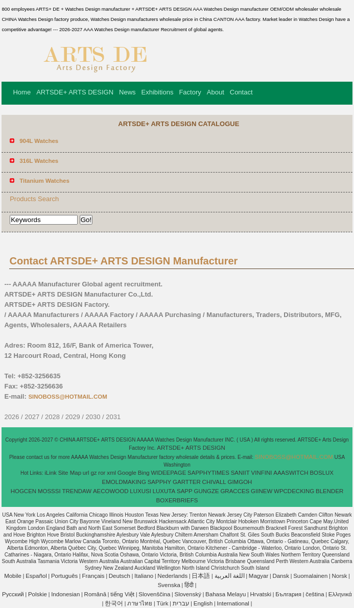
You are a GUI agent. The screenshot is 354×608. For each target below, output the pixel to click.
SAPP (185, 491)
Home (22, 92)
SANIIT (240, 473)
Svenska (169, 585)
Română (95, 594)
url (86, 473)
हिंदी (189, 585)
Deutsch (119, 576)
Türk (162, 603)
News (127, 92)
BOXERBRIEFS (177, 500)
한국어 (114, 603)
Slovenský (187, 594)
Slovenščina (154, 594)
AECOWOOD (111, 491)
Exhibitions (157, 92)
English (203, 603)
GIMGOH (239, 482)
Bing (144, 473)
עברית (181, 603)
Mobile (12, 576)
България (288, 594)
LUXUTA (164, 491)
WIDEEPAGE (168, 473)
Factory (190, 92)
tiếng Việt (122, 594)
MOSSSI (49, 491)
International (233, 603)
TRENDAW (76, 491)
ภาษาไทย (139, 603)
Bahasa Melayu (225, 594)
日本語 (201, 576)
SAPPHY (160, 482)
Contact (241, 92)
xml (111, 473)
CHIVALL (214, 482)
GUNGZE (206, 491)
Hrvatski (261, 594)
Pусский (13, 594)
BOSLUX (322, 473)
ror (101, 473)
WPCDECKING (294, 491)
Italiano (143, 576)
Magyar (258, 576)
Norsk (339, 576)
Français (93, 576)
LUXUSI (140, 491)
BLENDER (329, 491)
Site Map (69, 473)
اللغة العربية (230, 576)
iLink (50, 473)
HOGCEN (23, 491)
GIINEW (261, 491)
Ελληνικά (340, 594)
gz (93, 473)
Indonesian (65, 594)
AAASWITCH (290, 473)
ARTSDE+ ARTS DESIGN (74, 92)
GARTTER (187, 482)
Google (126, 473)
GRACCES (234, 491)
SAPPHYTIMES (208, 473)
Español (36, 576)
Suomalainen (310, 576)
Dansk (280, 576)
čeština (314, 594)
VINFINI (261, 473)
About (215, 92)
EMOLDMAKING (124, 482)
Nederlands (172, 576)
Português (64, 576)
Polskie (37, 594)
